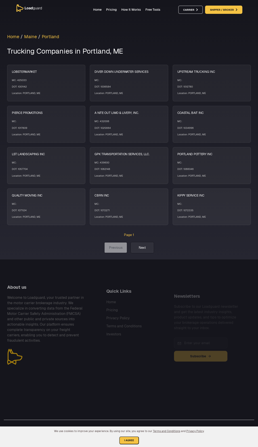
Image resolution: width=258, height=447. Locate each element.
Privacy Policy (118, 326)
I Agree (129, 440)
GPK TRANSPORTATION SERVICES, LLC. (121, 154)
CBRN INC (101, 195)
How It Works (131, 10)
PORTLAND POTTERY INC (194, 154)
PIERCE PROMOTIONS (27, 113)
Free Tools (152, 10)
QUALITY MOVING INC (27, 195)
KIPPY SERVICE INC (190, 195)
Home (97, 10)
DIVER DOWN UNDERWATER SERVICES (121, 72)
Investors (113, 342)
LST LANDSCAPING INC (28, 154)
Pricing (111, 10)
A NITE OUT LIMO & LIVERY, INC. (116, 113)
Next (142, 247)
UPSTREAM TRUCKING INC (196, 72)
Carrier (190, 9)
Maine (30, 37)
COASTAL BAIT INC (190, 113)
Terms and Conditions (124, 334)
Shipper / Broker (223, 9)
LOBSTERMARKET (24, 72)
